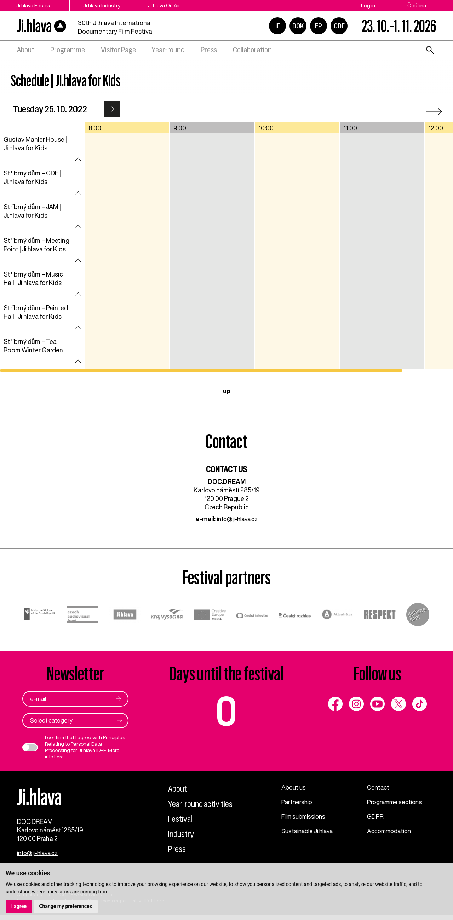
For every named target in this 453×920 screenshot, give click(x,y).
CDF (339, 25)
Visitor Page (118, 50)
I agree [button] (19, 906)
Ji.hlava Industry (107, 5)
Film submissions (305, 815)
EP (318, 25)
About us (294, 787)
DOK (298, 25)
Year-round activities (203, 803)
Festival (181, 818)
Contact (379, 787)
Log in (368, 5)
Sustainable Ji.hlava (309, 829)
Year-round (168, 50)
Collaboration (252, 50)
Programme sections (396, 801)
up (226, 390)
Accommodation (391, 829)
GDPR (375, 815)
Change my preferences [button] (65, 906)
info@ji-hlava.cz (237, 518)
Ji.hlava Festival (34, 5)
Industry (182, 833)
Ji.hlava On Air (174, 5)
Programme (67, 50)
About (25, 50)
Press (209, 50)
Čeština (416, 5)
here (59, 756)
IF (277, 25)
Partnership (297, 801)
